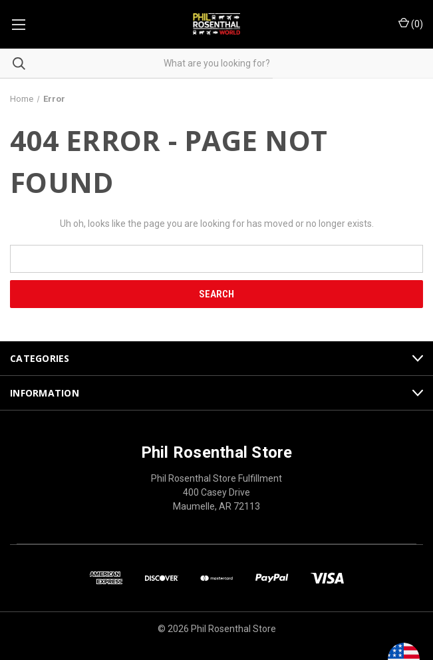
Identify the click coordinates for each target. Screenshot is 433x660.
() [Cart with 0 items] (410, 23)
